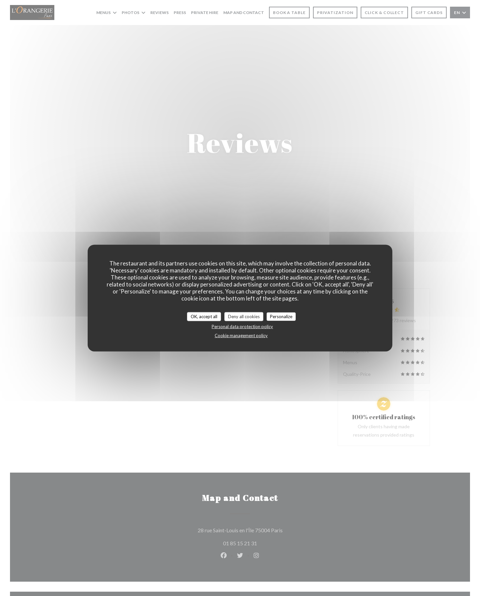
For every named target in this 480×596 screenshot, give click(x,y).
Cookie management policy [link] (241, 335)
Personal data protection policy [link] (242, 326)
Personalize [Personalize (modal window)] (281, 316)
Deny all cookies (244, 316)
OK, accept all (204, 316)
